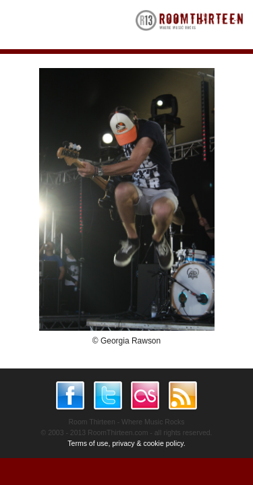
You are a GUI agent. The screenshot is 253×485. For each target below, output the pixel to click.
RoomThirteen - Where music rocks (190, 24)
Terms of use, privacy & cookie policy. (126, 443)
